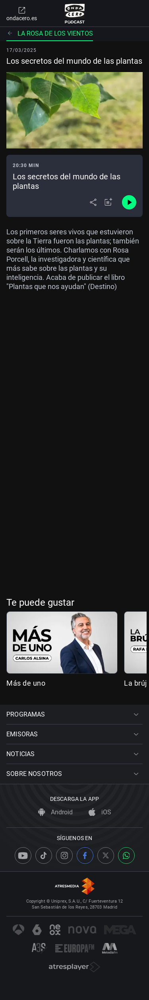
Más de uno (25, 683)
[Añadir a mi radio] (108, 202)
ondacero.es (21, 13)
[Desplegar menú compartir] (93, 202)
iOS (100, 812)
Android (55, 812)
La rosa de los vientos (49, 33)
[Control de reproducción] (129, 202)
